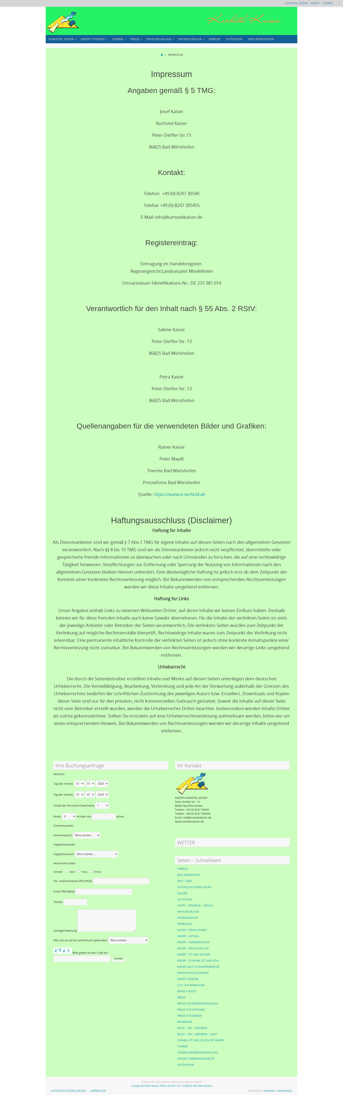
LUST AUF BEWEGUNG (191, 985)
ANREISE (182, 869)
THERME (327, 3)
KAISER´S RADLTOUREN (191, 930)
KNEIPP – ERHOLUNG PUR (192, 948)
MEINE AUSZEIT (186, 991)
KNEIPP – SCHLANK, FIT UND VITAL (198, 960)
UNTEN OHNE (185, 1065)
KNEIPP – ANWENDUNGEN (193, 942)
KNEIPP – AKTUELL (188, 936)
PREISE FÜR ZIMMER (189, 1016)
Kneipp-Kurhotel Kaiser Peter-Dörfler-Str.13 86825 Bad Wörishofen (171, 1086)
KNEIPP (315, 3)
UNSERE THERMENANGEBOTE (195, 1058)
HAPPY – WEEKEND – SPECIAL (195, 905)
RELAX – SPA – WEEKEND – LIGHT (197, 1034)
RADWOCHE (184, 1022)
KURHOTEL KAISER (296, 3)
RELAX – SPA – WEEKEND (192, 1028)
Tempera (269, 1090)
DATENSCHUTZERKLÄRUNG (194, 887)
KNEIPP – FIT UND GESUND (193, 954)
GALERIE (182, 893)
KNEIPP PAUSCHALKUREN (193, 973)
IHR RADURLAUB (187, 918)
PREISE (181, 997)
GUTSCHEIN (184, 899)
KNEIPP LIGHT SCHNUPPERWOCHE (198, 967)
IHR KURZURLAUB (188, 912)
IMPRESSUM (184, 924)
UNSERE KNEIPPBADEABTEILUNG (197, 1052)
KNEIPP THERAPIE (188, 979)
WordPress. (285, 1090)
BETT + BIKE (184, 881)
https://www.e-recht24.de (179, 494)
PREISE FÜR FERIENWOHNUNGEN (197, 1003)
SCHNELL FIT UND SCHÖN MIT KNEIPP (200, 1040)
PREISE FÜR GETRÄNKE (191, 1010)
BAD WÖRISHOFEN (188, 875)
